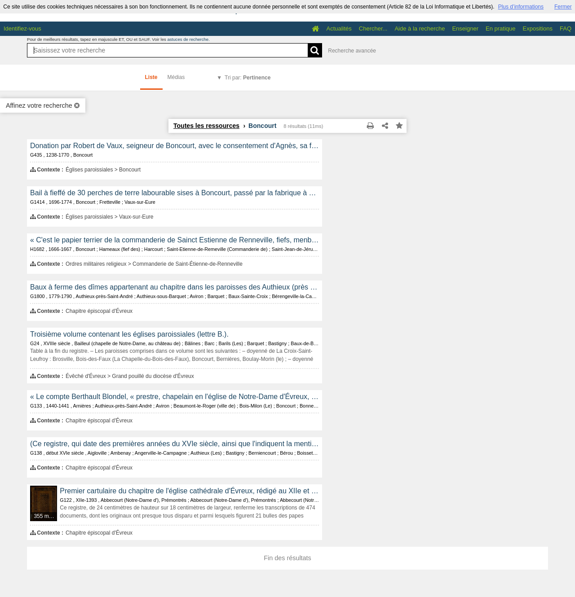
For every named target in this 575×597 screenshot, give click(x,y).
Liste (151, 77)
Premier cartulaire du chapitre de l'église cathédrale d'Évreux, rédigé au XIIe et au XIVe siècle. (189, 491)
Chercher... (373, 28)
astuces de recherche (187, 39)
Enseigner (465, 28)
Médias (176, 77)
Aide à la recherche (419, 28)
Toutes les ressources (206, 125)
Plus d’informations (521, 7)
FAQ (565, 28)
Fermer (563, 7)
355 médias (46, 516)
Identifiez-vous (22, 28)
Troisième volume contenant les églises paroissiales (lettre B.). (129, 334)
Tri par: (247, 78)
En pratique (501, 28)
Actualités (338, 28)
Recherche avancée (352, 51)
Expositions (538, 28)
